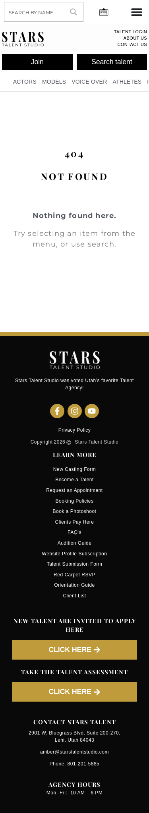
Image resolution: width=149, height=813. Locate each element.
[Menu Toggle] (137, 12)
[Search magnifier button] (73, 11)
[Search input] (34, 12)
